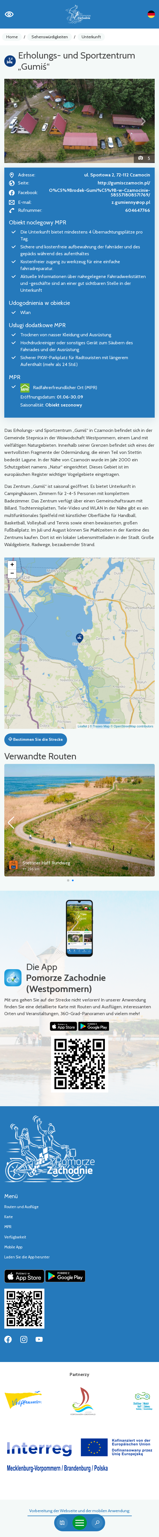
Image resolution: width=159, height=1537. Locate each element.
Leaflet (82, 726)
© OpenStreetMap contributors (132, 726)
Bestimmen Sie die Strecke (35, 739)
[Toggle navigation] (79, 1523)
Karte (8, 1217)
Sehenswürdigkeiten (50, 36)
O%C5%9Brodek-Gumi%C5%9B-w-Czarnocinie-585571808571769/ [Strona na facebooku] (99, 193)
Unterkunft (91, 36)
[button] (15, 121)
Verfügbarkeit (15, 1237)
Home (12, 36)
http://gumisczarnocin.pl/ (124, 183)
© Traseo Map (99, 726)
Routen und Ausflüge (21, 1207)
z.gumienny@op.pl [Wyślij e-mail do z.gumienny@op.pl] (130, 202)
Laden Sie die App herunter (27, 1257)
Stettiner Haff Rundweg (46, 863)
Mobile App (13, 1247)
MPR (7, 1227)
